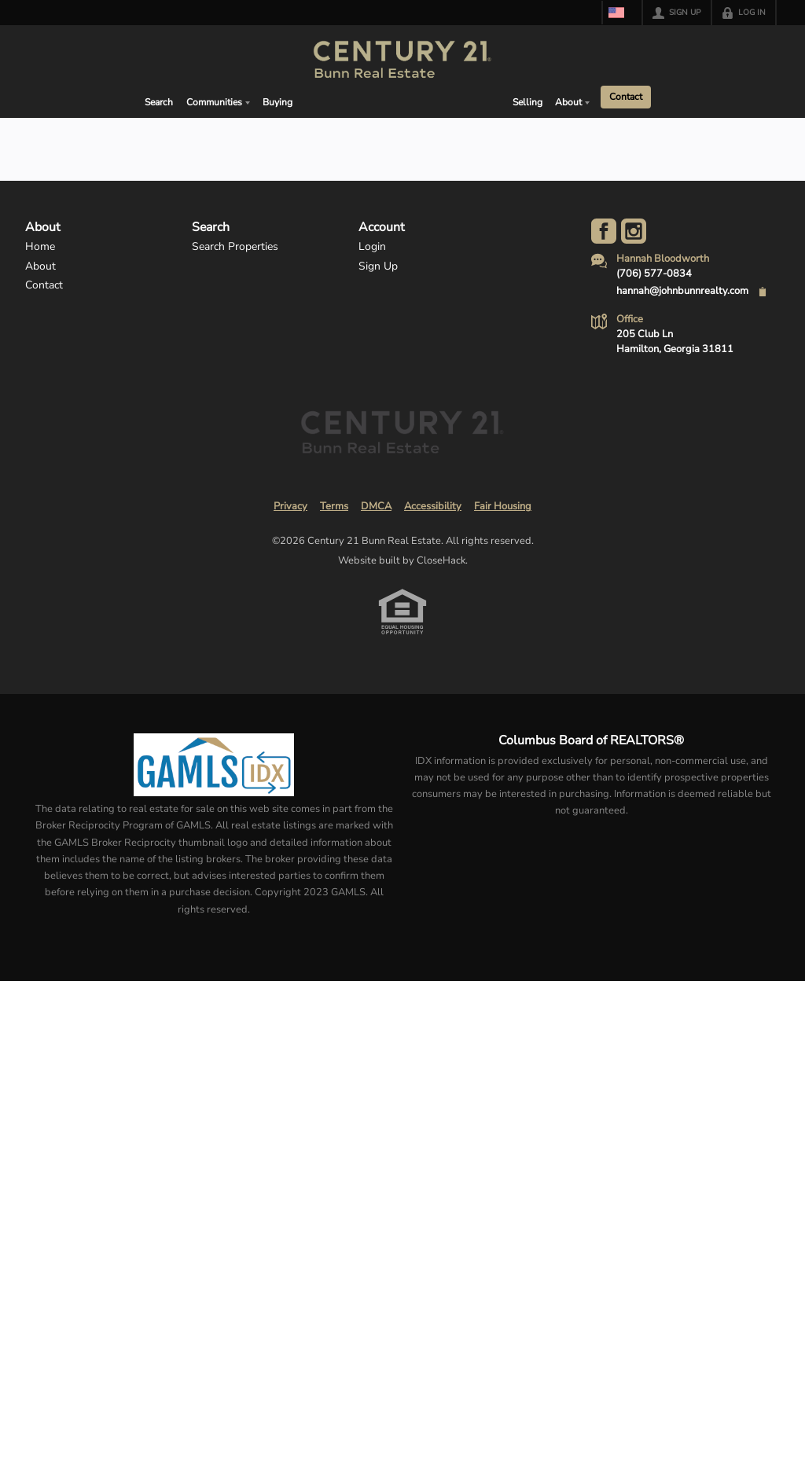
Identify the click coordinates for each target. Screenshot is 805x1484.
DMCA (376, 506)
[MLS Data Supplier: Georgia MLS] (213, 765)
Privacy (290, 506)
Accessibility (432, 506)
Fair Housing (502, 506)
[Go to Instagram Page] (633, 231)
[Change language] (618, 12)
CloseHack (441, 560)
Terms (334, 506)
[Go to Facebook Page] (603, 231)
